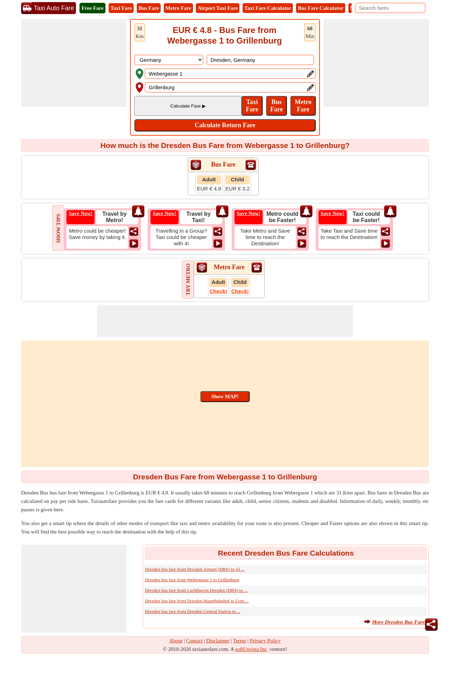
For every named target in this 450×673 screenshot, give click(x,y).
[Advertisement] (74, 63)
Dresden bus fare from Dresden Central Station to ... (192, 611)
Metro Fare (178, 8)
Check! (218, 291)
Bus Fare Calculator (320, 8)
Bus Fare (149, 8)
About (176, 640)
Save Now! (80, 213)
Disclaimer (218, 640)
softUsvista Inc (251, 649)
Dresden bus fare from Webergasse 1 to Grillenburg (192, 579)
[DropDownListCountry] (168, 60)
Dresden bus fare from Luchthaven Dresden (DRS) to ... (196, 590)
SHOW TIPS (58, 228)
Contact (194, 640)
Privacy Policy (265, 640)
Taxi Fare (121, 8)
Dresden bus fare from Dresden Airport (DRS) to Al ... (194, 569)
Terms (239, 640)
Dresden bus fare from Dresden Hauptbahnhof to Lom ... (197, 600)
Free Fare (92, 8)
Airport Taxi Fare (218, 8)
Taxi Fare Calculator (267, 8)
